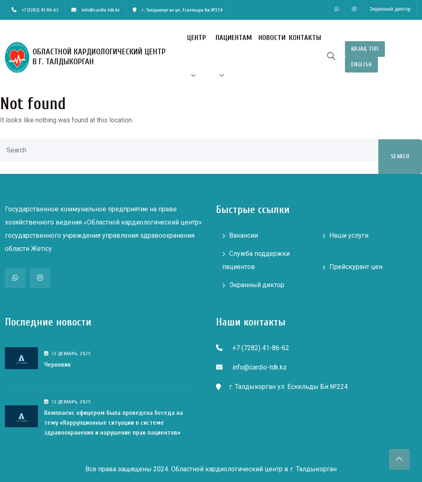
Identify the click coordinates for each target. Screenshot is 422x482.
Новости (272, 37)
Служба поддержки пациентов (256, 260)
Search (400, 156)
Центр (196, 37)
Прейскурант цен (355, 267)
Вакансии (243, 235)
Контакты (305, 37)
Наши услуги (348, 235)
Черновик (57, 364)
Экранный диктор (389, 9)
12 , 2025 (67, 353)
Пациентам (234, 37)
